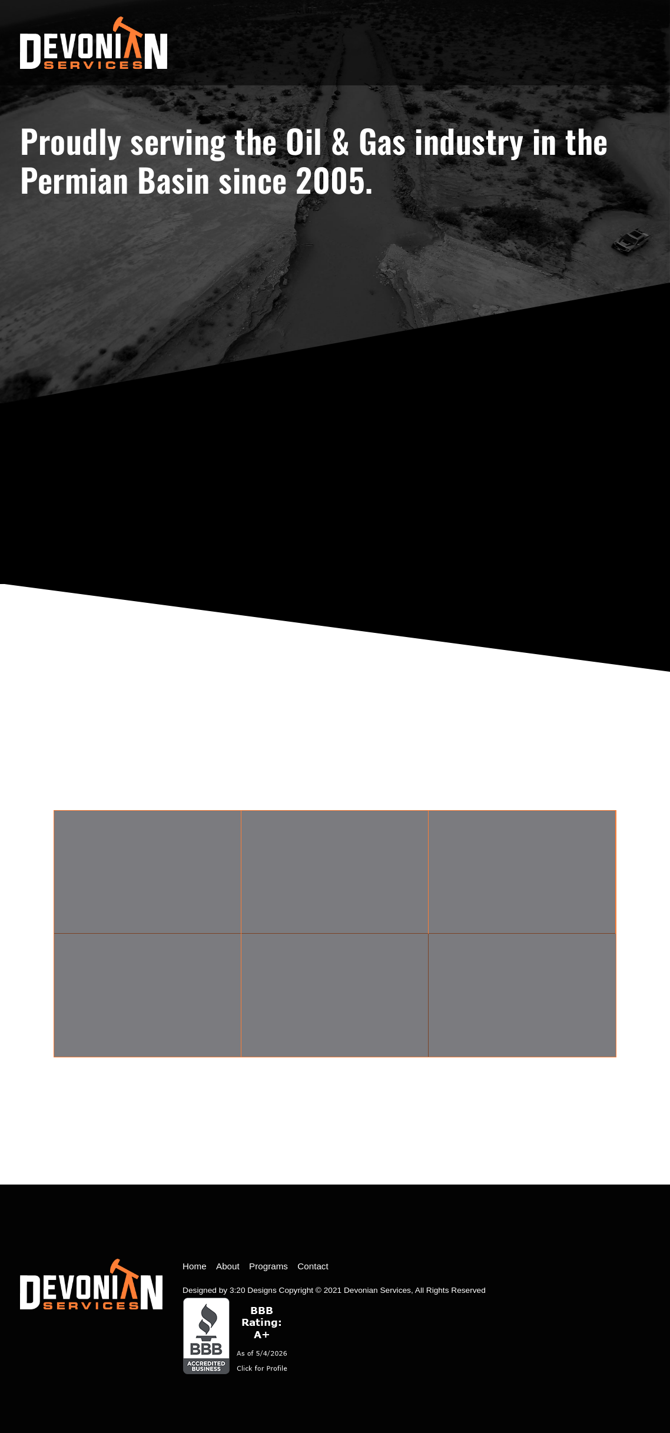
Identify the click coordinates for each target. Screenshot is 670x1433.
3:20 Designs (253, 1290)
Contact (312, 1266)
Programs (268, 1266)
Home (195, 1266)
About (228, 1266)
